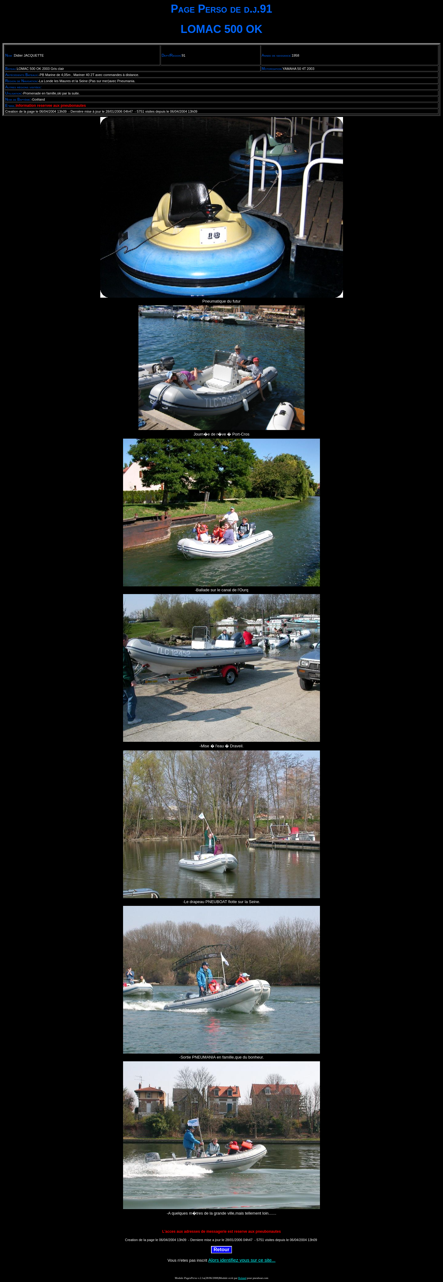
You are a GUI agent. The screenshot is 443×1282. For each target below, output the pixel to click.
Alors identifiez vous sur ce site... (241, 1260)
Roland (242, 1278)
